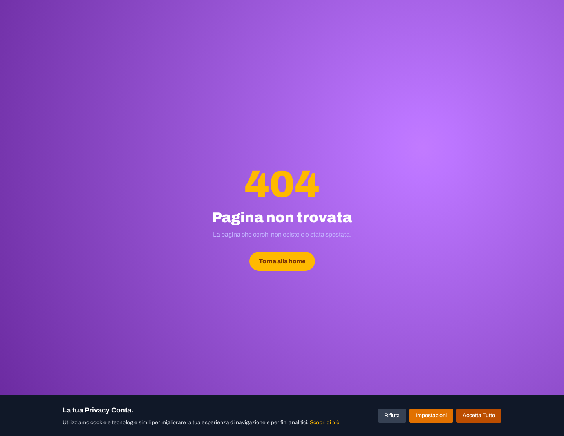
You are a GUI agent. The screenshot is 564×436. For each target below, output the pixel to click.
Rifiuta (392, 415)
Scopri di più (325, 422)
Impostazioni (431, 415)
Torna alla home (282, 261)
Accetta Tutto (479, 415)
